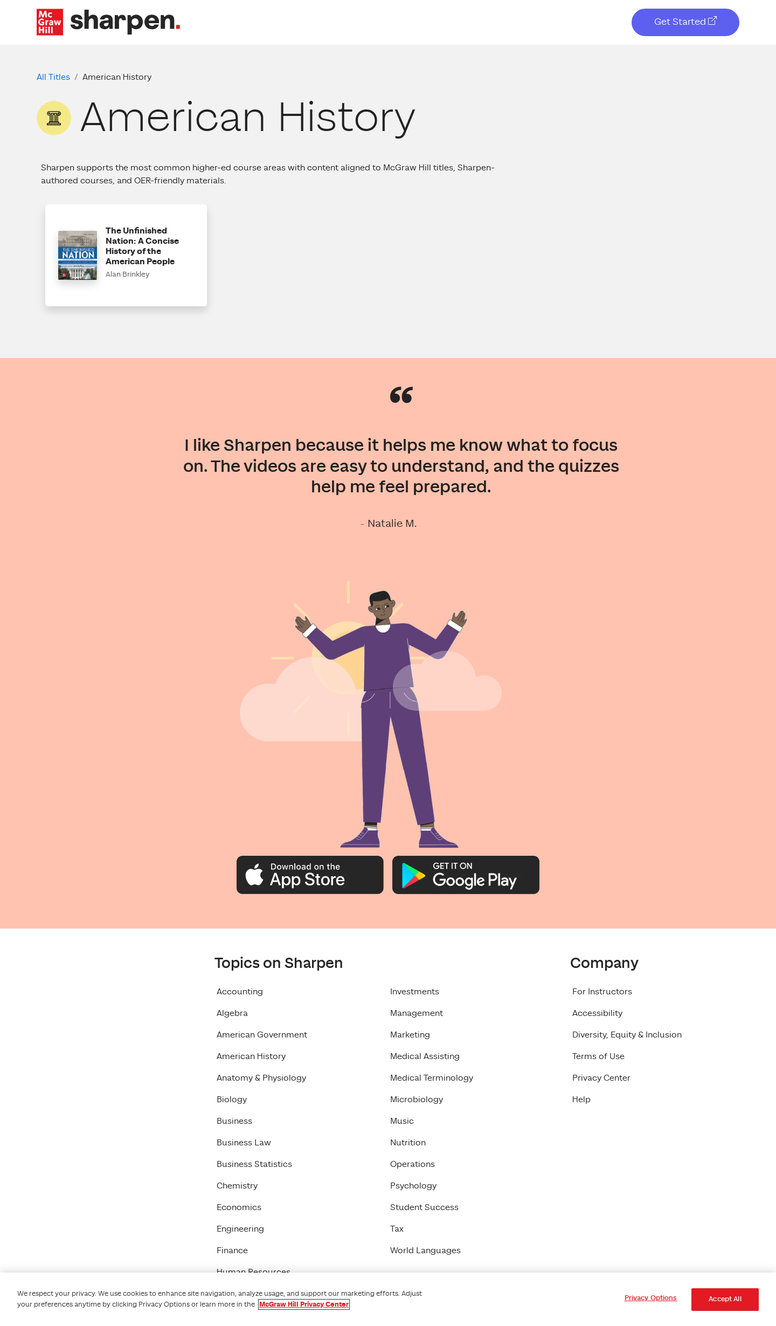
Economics (239, 1207)
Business (234, 1121)
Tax (397, 1229)
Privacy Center (601, 1078)
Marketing (410, 1035)
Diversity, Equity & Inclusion (627, 1035)
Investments (414, 992)
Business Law (244, 1143)
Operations (412, 1164)
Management (416, 1013)
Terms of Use (598, 1056)
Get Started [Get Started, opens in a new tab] (685, 22)
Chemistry (237, 1186)
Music (402, 1121)
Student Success (424, 1207)
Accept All (725, 1299)
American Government (262, 1035)
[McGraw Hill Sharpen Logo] (108, 21)
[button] (126, 255)
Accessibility (597, 1013)
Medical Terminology (431, 1078)
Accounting (240, 992)
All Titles (53, 77)
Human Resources (253, 1272)
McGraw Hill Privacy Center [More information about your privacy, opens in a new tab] (304, 1304)
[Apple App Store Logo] (310, 874)
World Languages (425, 1250)
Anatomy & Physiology (261, 1078)
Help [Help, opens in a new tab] (581, 1099)
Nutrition (408, 1143)
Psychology (413, 1186)
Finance (232, 1250)
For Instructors (602, 992)
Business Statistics (254, 1164)
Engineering (240, 1229)
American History (251, 1056)
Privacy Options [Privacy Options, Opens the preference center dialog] (651, 1298)
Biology (232, 1099)
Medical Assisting (425, 1056)
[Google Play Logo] (465, 874)
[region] (388, 1299)
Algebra (232, 1013)
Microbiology (416, 1099)
